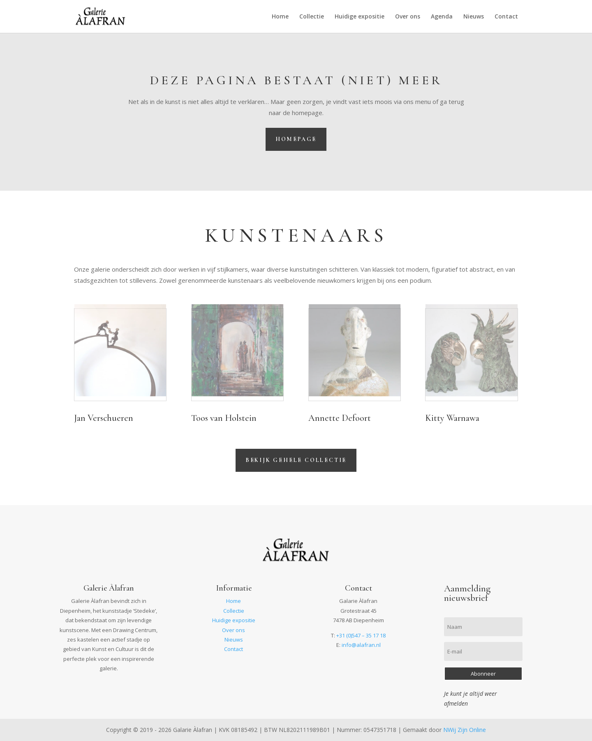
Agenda (442, 17)
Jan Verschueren (103, 418)
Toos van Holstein (224, 418)
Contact (506, 17)
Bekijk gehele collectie (296, 460)
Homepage (296, 139)
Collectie (311, 17)
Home (280, 17)
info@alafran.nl (361, 645)
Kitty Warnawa (452, 418)
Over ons (407, 17)
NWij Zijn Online (464, 730)
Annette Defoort (339, 418)
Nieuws (473, 17)
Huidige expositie (359, 17)
